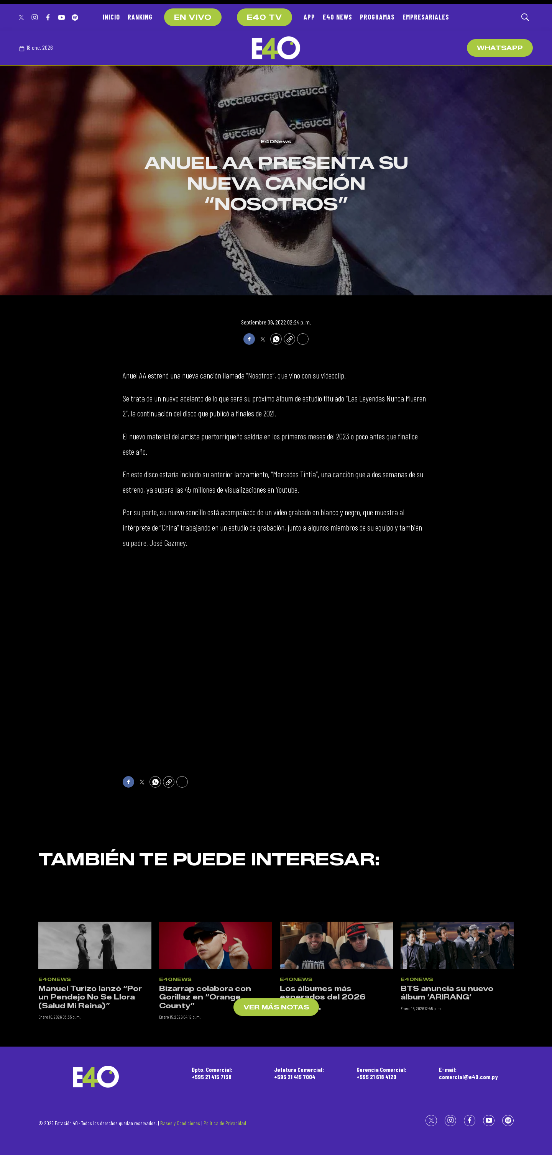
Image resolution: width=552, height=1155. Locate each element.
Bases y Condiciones (180, 1123)
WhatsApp (500, 48)
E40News (276, 141)
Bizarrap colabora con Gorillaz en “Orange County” (205, 1051)
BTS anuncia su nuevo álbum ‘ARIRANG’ (447, 1047)
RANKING (140, 17)
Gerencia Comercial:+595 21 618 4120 (381, 1073)
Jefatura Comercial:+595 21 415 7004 (299, 1073)
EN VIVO (193, 17)
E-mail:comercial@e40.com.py (468, 1073)
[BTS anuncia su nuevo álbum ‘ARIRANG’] (457, 999)
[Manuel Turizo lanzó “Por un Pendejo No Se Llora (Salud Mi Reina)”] (94, 999)
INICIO (111, 17)
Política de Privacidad (225, 1123)
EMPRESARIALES (425, 17)
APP (309, 17)
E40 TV (264, 17)
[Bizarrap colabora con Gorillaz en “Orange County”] (215, 999)
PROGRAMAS (377, 17)
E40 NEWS (337, 17)
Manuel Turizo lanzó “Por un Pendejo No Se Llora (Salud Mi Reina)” (90, 1051)
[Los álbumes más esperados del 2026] (336, 999)
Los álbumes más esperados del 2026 (323, 1047)
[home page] (276, 47)
